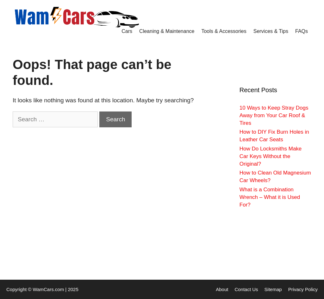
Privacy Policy (303, 289)
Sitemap (273, 289)
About (222, 289)
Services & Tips (270, 31)
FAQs (301, 31)
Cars (127, 31)
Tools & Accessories (223, 31)
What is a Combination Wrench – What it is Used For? (270, 197)
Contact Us (246, 289)
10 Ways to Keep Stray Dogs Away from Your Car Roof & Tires (274, 115)
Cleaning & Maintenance (166, 31)
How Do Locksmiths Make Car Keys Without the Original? (271, 156)
